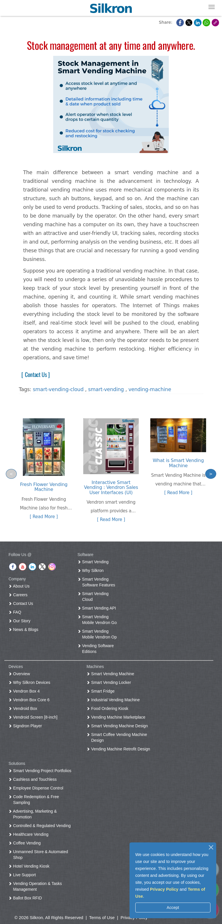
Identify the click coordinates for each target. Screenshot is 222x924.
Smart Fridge (101, 691)
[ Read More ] (44, 516)
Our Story (20, 621)
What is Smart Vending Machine (178, 463)
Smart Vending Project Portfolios (41, 770)
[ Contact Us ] (34, 374)
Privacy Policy (164, 889)
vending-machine (149, 389)
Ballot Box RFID (26, 898)
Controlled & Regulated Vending (41, 825)
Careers (19, 594)
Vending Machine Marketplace (117, 717)
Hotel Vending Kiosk (30, 866)
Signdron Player (26, 726)
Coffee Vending (25, 843)
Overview (20, 673)
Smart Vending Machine (111, 673)
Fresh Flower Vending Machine (43, 487)
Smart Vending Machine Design (118, 726)
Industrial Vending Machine (114, 699)
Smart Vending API (98, 608)
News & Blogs (24, 629)
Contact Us (22, 603)
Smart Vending (94, 561)
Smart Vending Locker (110, 682)
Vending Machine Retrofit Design (119, 749)
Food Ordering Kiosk (108, 708)
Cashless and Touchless (34, 779)
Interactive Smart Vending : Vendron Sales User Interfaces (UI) (111, 487)
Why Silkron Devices (30, 682)
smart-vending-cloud (58, 389)
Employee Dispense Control (37, 788)
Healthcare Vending (29, 834)
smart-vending (106, 389)
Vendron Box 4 (25, 691)
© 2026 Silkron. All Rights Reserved (48, 917)
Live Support (23, 875)
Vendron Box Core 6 (30, 699)
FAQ (16, 612)
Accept (173, 907)
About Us (20, 586)
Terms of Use (101, 917)
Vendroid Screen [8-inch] (34, 717)
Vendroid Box (24, 708)
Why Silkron (92, 570)
